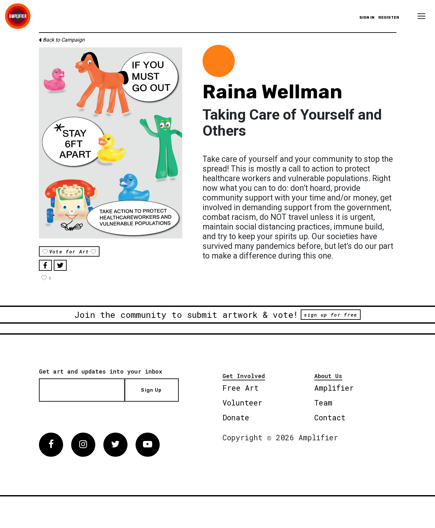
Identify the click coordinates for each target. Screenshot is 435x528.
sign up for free (330, 314)
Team (323, 402)
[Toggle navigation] (421, 16)
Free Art (240, 388)
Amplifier (334, 388)
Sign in (366, 17)
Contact (329, 417)
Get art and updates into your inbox (100, 371)
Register (388, 17)
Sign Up (151, 390)
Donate (235, 417)
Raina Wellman (272, 91)
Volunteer (242, 402)
